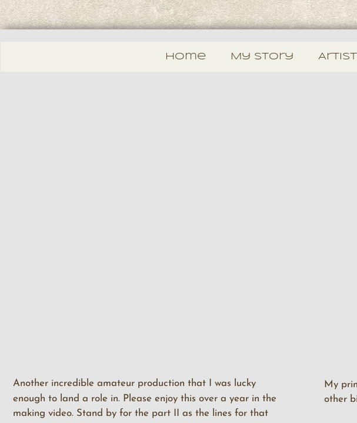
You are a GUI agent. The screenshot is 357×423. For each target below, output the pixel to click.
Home (185, 57)
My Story (262, 57)
